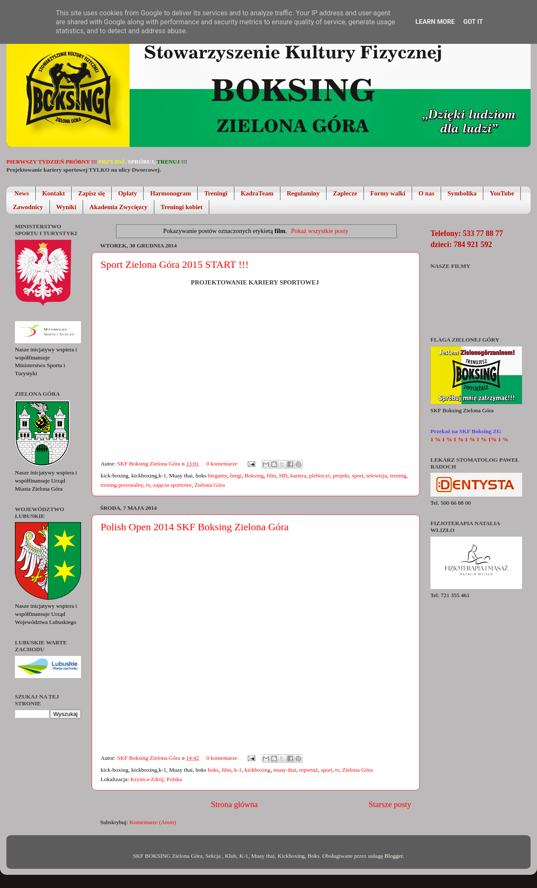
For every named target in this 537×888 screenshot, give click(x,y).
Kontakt (53, 193)
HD (283, 475)
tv (148, 485)
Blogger (393, 856)
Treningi (215, 193)
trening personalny (122, 485)
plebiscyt (319, 475)
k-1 (238, 770)
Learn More (435, 22)
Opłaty (127, 193)
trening (398, 475)
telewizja (376, 475)
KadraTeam (257, 193)
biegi (236, 475)
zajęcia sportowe (172, 485)
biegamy (218, 475)
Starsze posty (390, 804)
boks (213, 770)
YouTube (502, 193)
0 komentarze (221, 463)
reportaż (308, 770)
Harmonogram (170, 193)
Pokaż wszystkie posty (319, 230)
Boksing (254, 475)
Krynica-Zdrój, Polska (156, 779)
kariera (298, 475)
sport (358, 475)
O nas (426, 193)
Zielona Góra (209, 485)
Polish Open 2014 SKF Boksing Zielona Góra (195, 526)
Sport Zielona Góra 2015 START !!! (174, 264)
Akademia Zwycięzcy (118, 207)
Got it (473, 22)
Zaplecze (345, 193)
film (271, 475)
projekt (341, 475)
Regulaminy (303, 193)
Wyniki (66, 207)
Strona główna (234, 804)
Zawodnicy (28, 207)
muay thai (284, 770)
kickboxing (258, 770)
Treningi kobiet (181, 207)
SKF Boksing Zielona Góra (149, 463)
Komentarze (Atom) (153, 822)
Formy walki (387, 193)
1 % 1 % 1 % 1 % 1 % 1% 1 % (469, 439)
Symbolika (462, 193)
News (21, 193)
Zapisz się (91, 193)
